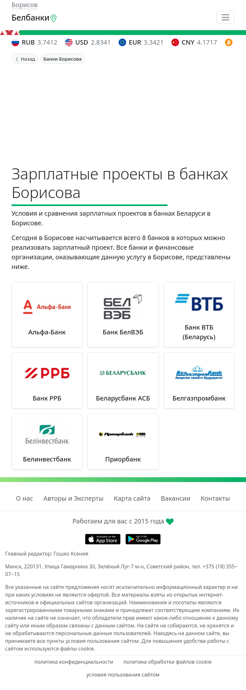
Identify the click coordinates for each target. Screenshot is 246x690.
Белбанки (34, 17)
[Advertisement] (123, 112)
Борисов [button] (25, 4)
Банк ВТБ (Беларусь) (199, 332)
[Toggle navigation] (225, 17)
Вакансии (175, 498)
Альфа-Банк (47, 332)
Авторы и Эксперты (74, 498)
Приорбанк (123, 459)
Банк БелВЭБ (123, 332)
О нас (24, 498)
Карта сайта (132, 498)
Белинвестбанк (47, 459)
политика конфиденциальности (73, 661)
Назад (24, 59)
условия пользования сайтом (123, 674)
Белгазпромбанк (199, 398)
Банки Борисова (62, 59)
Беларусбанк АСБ (123, 398)
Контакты (215, 498)
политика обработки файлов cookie (167, 661)
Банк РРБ (47, 398)
